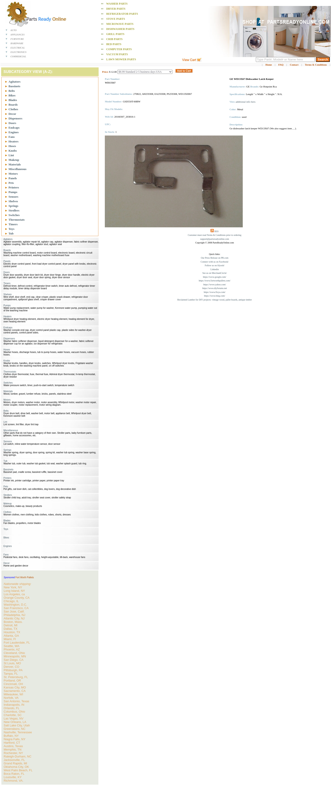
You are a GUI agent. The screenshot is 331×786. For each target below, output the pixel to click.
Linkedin (215, 269)
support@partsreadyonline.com (214, 239)
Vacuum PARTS (117, 54)
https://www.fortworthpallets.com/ (215, 280)
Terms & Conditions (316, 64)
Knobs (13, 150)
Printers (14, 187)
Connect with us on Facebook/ (215, 261)
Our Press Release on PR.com (214, 258)
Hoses (12, 146)
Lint (11, 155)
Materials (15, 164)
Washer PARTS (117, 3)
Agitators (14, 81)
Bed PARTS (113, 44)
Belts (12, 90)
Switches (14, 215)
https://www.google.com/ (214, 277)
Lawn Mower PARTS (121, 59)
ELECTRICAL (18, 47)
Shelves (13, 201)
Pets (11, 183)
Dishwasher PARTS (120, 29)
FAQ (280, 64)
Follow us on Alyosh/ (215, 265)
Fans (12, 137)
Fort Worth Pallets (24, 577)
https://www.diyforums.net (214, 288)
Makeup (14, 160)
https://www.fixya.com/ (214, 292)
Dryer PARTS (115, 8)
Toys (11, 229)
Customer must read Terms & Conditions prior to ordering (214, 235)
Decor (12, 114)
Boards (13, 104)
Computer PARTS (119, 49)
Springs (13, 206)
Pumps (13, 192)
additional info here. (246, 101)
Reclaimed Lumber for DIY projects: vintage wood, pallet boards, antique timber (214, 299)
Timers (13, 224)
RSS (216, 231)
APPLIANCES (17, 34)
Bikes (12, 95)
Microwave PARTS (119, 24)
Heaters (13, 141)
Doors (12, 123)
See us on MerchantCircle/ (214, 273)
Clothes (13, 109)
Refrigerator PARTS (122, 13)
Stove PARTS (115, 18)
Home (268, 64)
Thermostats (17, 219)
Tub (11, 233)
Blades (13, 100)
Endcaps (14, 127)
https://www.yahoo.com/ (214, 284)
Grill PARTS (115, 34)
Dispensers (15, 118)
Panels (13, 178)
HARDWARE (17, 43)
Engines (14, 132)
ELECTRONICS (18, 52)
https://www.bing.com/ (214, 296)
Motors (13, 173)
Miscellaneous (17, 169)
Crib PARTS (114, 39)
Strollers (14, 210)
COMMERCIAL (18, 56)
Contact (294, 64)
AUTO (13, 30)
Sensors (13, 196)
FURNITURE (17, 39)
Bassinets (14, 86)
